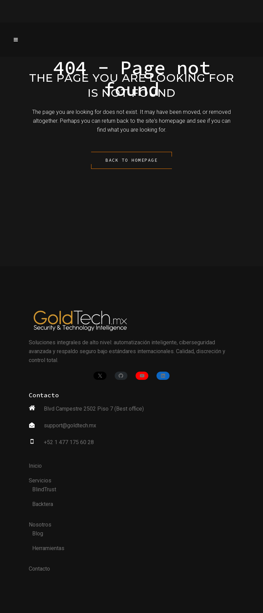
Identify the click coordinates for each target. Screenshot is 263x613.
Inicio (35, 466)
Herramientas (48, 548)
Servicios (40, 480)
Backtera (42, 504)
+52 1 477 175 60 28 (69, 442)
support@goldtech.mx (70, 425)
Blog (37, 533)
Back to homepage (131, 160)
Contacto (39, 568)
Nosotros (40, 524)
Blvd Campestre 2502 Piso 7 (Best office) (94, 408)
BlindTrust (44, 489)
